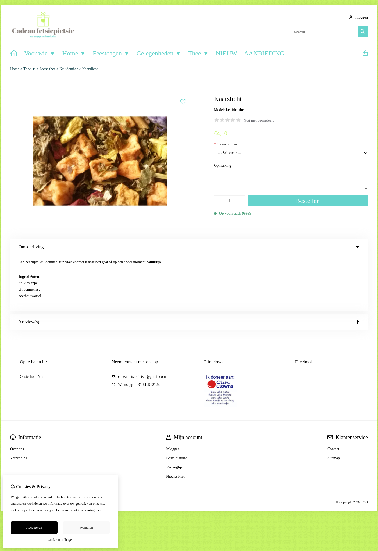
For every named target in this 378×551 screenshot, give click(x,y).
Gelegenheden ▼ (159, 53)
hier (98, 510)
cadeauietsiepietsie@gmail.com (142, 321)
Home (14, 69)
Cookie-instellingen (60, 540)
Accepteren (34, 527)
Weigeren (86, 527)
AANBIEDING (264, 53)
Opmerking (222, 165)
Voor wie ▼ (40, 53)
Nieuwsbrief (175, 421)
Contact (333, 393)
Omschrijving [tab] (189, 246)
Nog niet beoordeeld (259, 120)
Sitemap (333, 402)
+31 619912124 (147, 329)
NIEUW (226, 53)
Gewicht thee (225, 144)
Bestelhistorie (176, 402)
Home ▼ (74, 53)
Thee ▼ (198, 53)
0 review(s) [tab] (189, 266)
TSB (365, 446)
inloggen (358, 17)
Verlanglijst (175, 412)
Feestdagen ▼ (111, 53)
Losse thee (47, 69)
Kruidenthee (69, 69)
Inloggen (173, 393)
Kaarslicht (90, 69)
